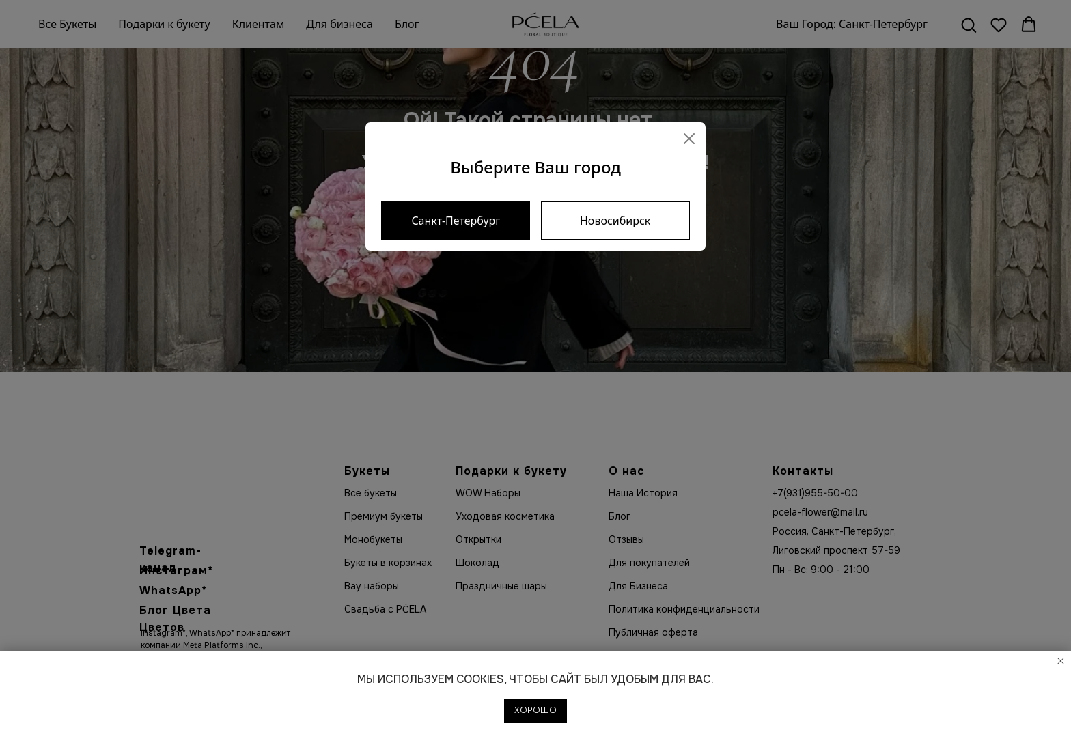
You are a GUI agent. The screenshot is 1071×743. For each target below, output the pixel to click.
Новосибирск (615, 220)
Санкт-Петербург (455, 220)
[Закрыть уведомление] (1061, 661)
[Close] (689, 139)
